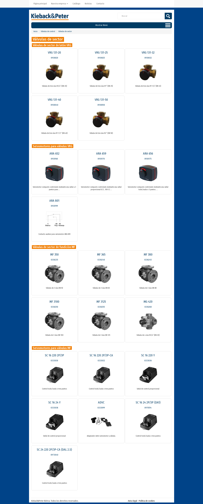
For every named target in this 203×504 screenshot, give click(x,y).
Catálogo (76, 3)
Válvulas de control (48, 31)
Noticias (88, 3)
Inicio (36, 31)
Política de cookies (147, 501)
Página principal (40, 3)
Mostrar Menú (101, 25)
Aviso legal (132, 501)
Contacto (100, 3)
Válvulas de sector (65, 31)
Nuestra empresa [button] (59, 3)
